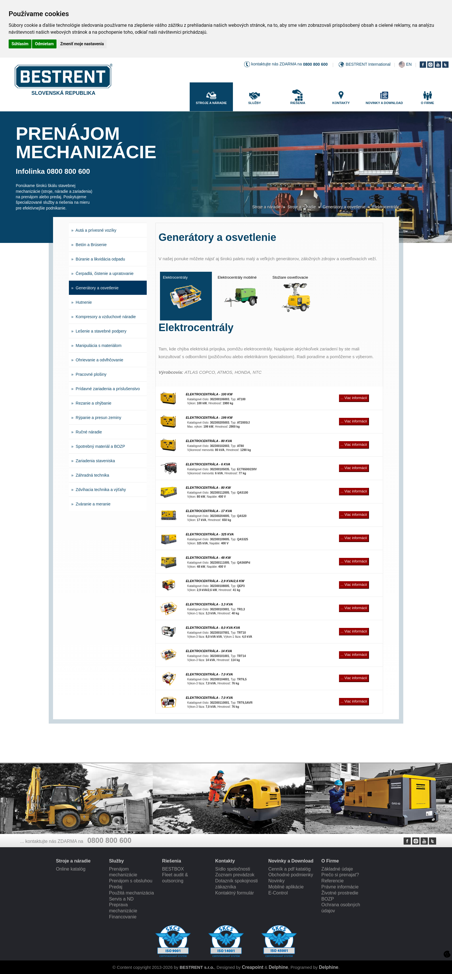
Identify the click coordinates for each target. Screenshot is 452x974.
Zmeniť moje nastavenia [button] (82, 43)
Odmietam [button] (44, 43)
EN (409, 64)
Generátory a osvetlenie (344, 207)
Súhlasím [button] (20, 43)
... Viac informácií (353, 398)
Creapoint (252, 967)
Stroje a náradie (266, 207)
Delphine (278, 967)
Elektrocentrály (385, 207)
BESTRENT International (368, 64)
